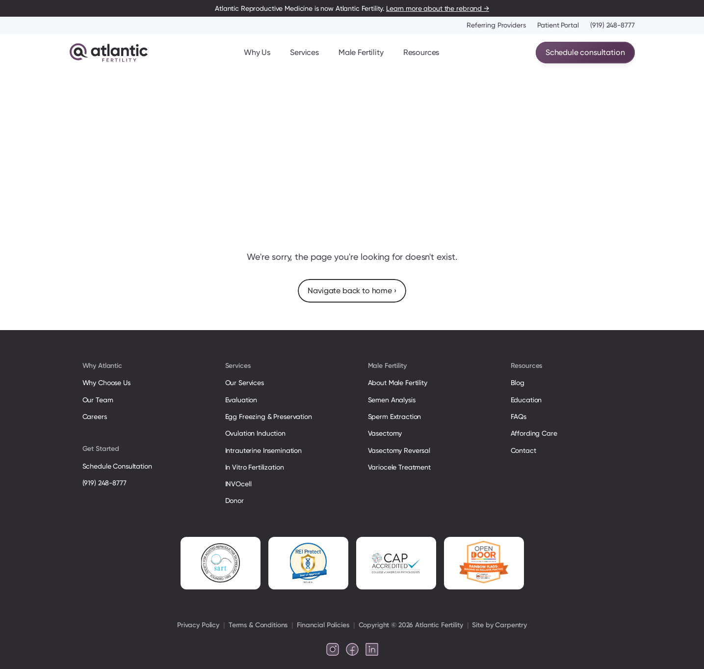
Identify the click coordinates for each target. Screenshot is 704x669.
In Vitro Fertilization (254, 467)
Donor (234, 500)
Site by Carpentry (499, 625)
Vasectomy (385, 433)
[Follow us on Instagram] (332, 649)
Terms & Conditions (258, 625)
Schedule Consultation (117, 466)
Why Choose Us (106, 383)
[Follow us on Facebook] (352, 649)
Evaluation (241, 400)
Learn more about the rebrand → (437, 8)
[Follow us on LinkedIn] (372, 649)
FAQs (518, 416)
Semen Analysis (392, 400)
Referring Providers (496, 25)
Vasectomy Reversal (399, 450)
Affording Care (534, 433)
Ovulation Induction (255, 433)
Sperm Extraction (394, 416)
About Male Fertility (397, 383)
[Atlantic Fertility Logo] (109, 52)
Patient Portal (557, 25)
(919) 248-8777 (612, 25)
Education (526, 400)
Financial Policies (323, 625)
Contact (523, 450)
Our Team (97, 400)
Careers (94, 416)
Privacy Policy (198, 625)
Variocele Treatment (400, 467)
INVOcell (238, 484)
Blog (517, 383)
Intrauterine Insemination (263, 450)
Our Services (244, 383)
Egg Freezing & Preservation (268, 416)
